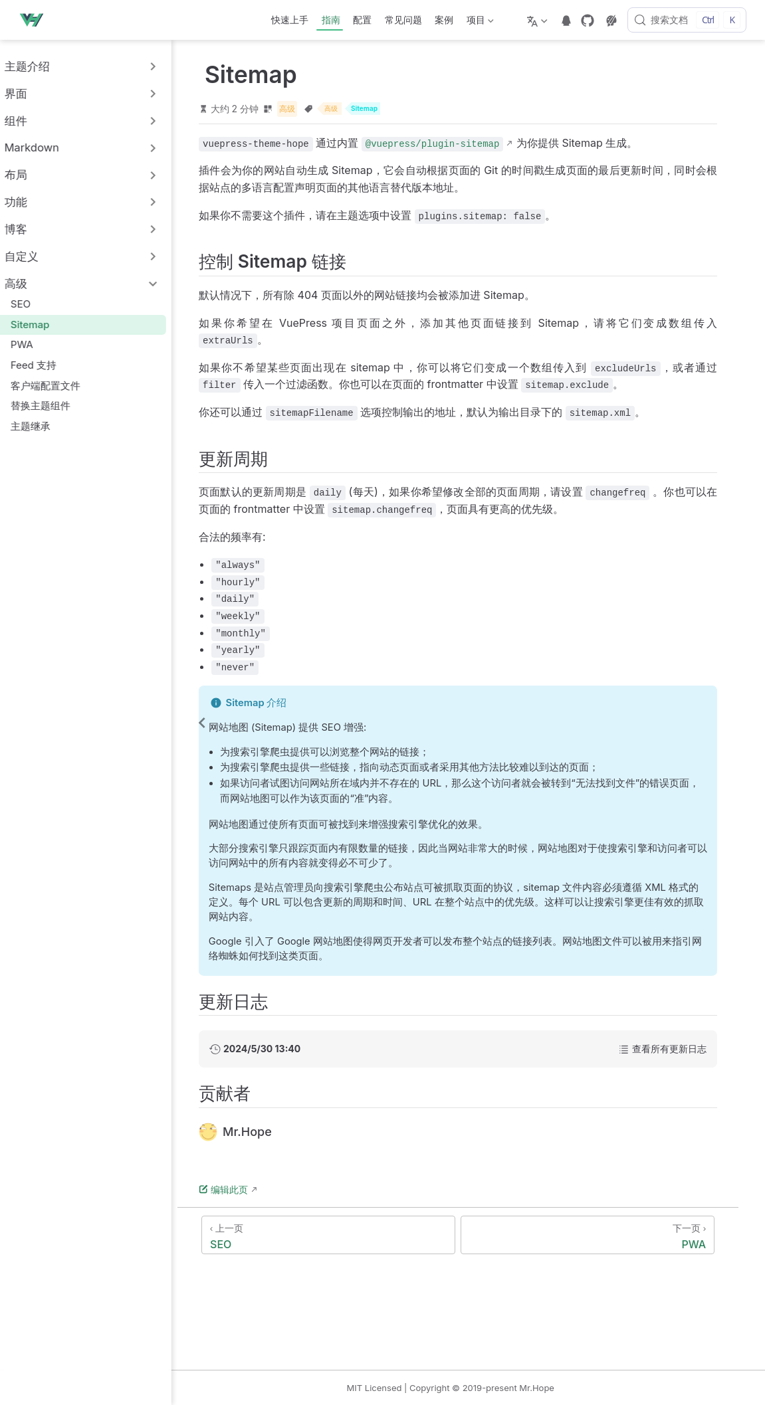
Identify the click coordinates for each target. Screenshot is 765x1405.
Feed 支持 (47, 365)
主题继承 (44, 426)
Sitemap (43, 324)
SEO (34, 304)
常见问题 (403, 19)
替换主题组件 (54, 405)
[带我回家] (35, 20)
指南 (331, 19)
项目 (478, 22)
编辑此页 (263, 1190)
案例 (444, 19)
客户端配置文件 (59, 385)
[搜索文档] (686, 20)
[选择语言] (538, 20)
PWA (35, 344)
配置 (362, 19)
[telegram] (566, 20)
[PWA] (617, 1236)
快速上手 (289, 19)
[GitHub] (587, 20)
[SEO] (362, 1236)
